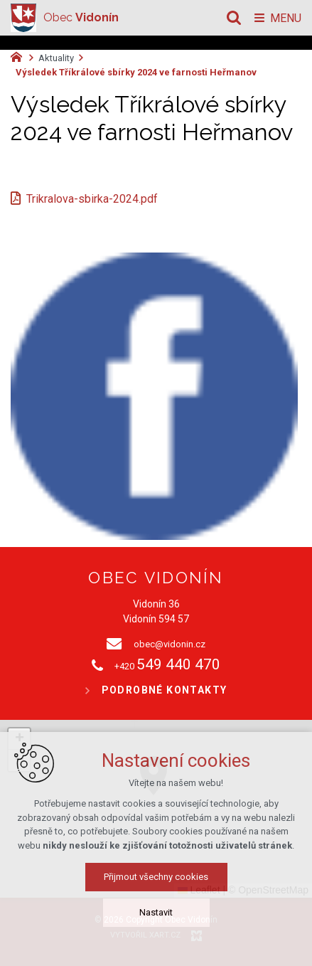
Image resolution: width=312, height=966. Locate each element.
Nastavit (156, 912)
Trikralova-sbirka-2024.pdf (92, 199)
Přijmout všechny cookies (156, 876)
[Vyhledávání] (234, 18)
